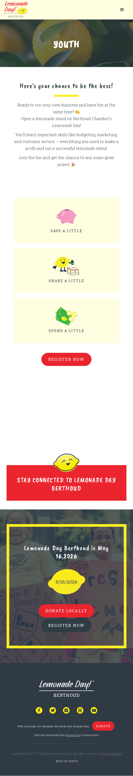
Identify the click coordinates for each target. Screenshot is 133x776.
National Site (72, 735)
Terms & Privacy (111, 754)
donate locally (66, 610)
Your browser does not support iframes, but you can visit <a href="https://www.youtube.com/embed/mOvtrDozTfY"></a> (67, 405)
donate (103, 726)
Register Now (66, 359)
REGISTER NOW (66, 625)
